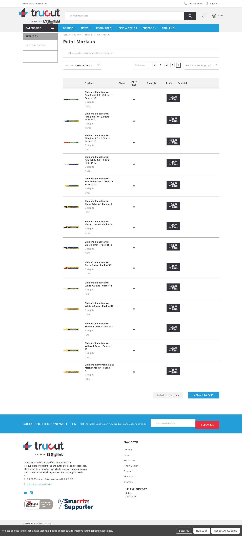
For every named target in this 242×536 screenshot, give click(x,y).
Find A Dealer (128, 38)
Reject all (201, 530)
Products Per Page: (196, 76)
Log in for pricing (173, 109)
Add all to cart (203, 405)
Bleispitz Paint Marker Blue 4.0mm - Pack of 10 (98, 254)
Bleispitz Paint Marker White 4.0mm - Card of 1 (98, 295)
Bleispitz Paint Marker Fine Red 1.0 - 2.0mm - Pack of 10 (97, 149)
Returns (129, 502)
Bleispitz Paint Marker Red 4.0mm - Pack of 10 (98, 275)
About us (168, 38)
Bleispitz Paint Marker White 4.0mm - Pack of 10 (99, 315)
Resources (104, 38)
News (86, 38)
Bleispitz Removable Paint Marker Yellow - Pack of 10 (99, 378)
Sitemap (128, 490)
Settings (184, 530)
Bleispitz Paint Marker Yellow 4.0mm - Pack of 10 (98, 357)
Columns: (140, 75)
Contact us (131, 505)
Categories (33, 38)
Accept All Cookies (225, 530)
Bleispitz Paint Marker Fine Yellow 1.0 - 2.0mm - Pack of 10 (99, 192)
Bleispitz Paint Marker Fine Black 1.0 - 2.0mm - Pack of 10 (98, 106)
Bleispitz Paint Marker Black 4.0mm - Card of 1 (98, 213)
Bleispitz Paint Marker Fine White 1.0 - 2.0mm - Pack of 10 (98, 170)
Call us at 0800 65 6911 (39, 493)
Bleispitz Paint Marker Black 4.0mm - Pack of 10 (99, 234)
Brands (69, 38)
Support (149, 38)
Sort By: (69, 76)
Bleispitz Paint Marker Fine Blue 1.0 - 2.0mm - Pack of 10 (98, 127)
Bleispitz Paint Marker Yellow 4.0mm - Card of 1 (99, 336)
